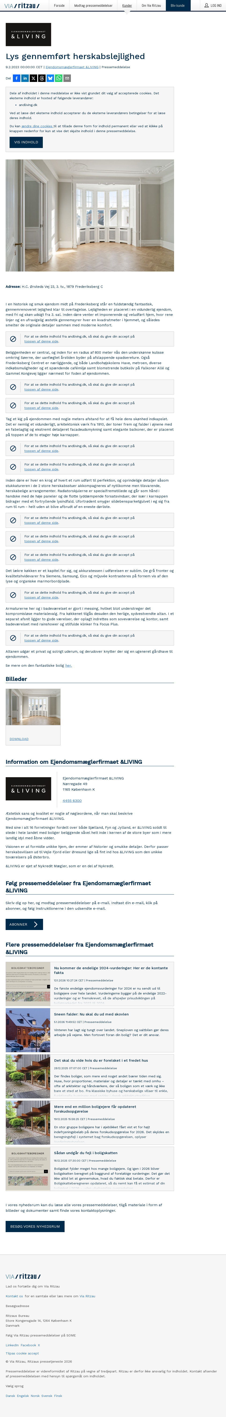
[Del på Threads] (42, 78)
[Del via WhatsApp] (58, 78)
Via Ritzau (87, 1296)
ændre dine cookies (38, 126)
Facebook (28, 1345)
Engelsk (23, 1396)
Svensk (46, 1396)
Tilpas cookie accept (22, 1353)
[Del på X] (33, 78)
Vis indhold (26, 142)
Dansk (10, 1396)
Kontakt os (14, 1296)
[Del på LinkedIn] (25, 78)
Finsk (58, 1396)
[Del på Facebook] (16, 78)
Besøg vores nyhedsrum (35, 1226)
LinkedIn (12, 1345)
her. (68, 665)
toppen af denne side (41, 341)
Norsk (35, 1396)
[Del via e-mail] (67, 78)
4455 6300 (72, 800)
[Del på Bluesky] (50, 78)
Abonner (24, 924)
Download (19, 739)
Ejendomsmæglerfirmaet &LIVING (72, 67)
